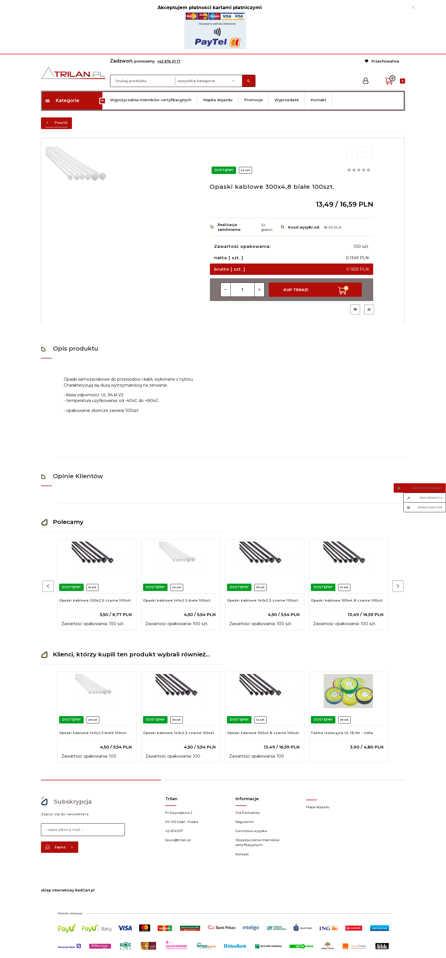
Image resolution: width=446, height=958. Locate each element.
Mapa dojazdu (317, 807)
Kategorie (62, 100)
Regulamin (245, 822)
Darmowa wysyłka (251, 831)
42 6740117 (174, 831)
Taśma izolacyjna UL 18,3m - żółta (342, 733)
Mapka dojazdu (217, 100)
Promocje (253, 100)
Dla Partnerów (248, 812)
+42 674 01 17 (168, 61)
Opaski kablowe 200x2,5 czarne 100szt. (95, 600)
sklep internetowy (57, 890)
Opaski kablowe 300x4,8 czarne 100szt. (347, 600)
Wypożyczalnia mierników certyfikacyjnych (150, 100)
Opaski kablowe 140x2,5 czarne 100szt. (263, 600)
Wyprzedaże (286, 100)
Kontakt (318, 100)
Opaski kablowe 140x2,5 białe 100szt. (177, 600)
